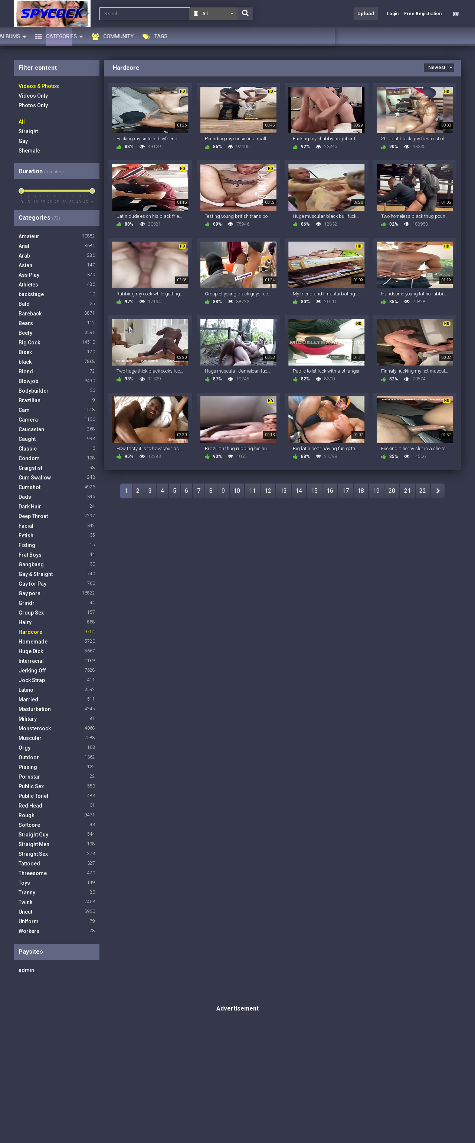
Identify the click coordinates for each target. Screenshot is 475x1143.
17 (345, 490)
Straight (28, 131)
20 (392, 490)
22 (422, 490)
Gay (23, 141)
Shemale (29, 151)
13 (283, 490)
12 (268, 490)
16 (330, 490)
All (22, 122)
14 (298, 490)
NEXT (438, 491)
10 (236, 490)
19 (376, 490)
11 (252, 490)
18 (360, 490)
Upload (365, 13)
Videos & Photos (39, 86)
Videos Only (33, 96)
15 (314, 490)
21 (407, 490)
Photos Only (33, 105)
